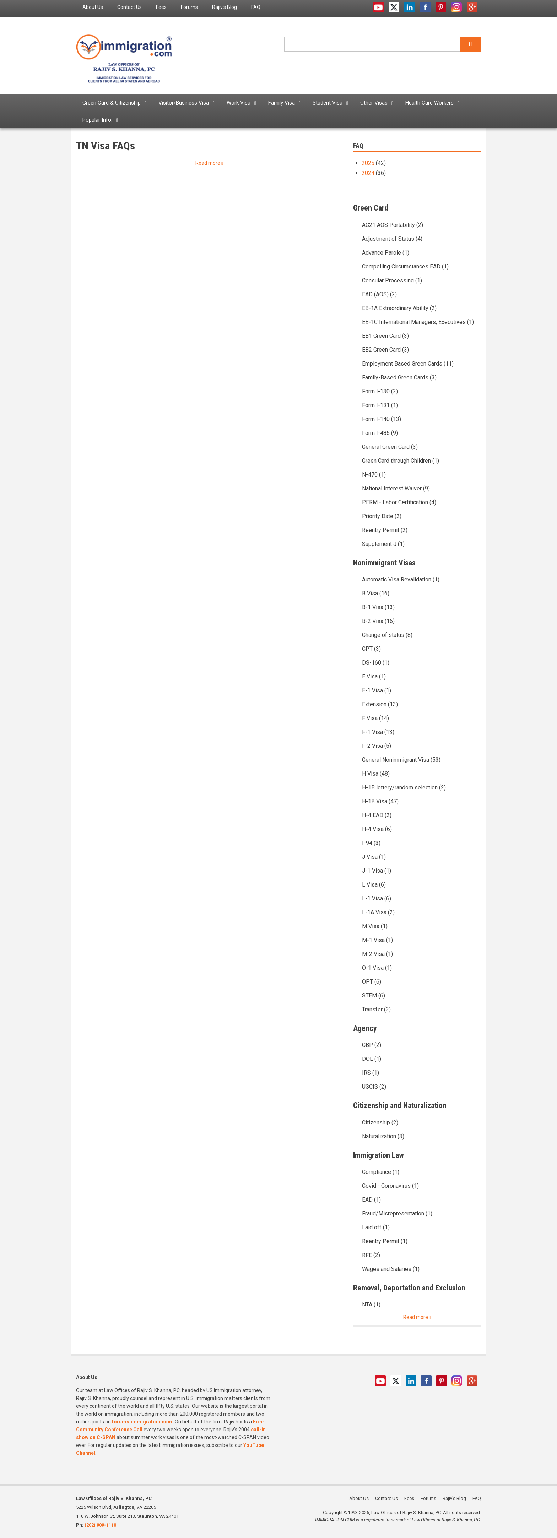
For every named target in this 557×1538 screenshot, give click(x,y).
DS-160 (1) (375, 662)
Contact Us (386, 1498)
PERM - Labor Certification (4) (399, 502)
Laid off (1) (376, 1227)
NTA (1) (371, 1304)
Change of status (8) (387, 635)
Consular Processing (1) (392, 280)
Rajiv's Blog (454, 1498)
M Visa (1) (375, 926)
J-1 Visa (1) (376, 870)
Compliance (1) (380, 1172)
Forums (428, 1498)
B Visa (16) (375, 593)
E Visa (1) (374, 676)
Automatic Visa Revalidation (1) (400, 579)
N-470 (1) (374, 474)
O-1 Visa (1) (377, 967)
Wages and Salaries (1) (391, 1269)
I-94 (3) (371, 843)
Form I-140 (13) (381, 419)
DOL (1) (371, 1058)
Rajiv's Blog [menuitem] (224, 7)
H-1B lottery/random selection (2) (404, 787)
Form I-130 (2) (380, 391)
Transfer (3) (376, 1009)
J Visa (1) (374, 856)
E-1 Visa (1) (376, 690)
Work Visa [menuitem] (238, 103)
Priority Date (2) (381, 516)
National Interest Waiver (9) (396, 488)
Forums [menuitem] (189, 7)
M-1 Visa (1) (377, 940)
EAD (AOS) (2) (379, 294)
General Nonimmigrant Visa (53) (401, 759)
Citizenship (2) (380, 1122)
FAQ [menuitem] (255, 7)
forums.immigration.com (142, 1422)
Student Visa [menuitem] (327, 103)
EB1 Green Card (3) (385, 335)
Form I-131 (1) (380, 405)
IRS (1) (370, 1072)
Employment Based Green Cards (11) (408, 363)
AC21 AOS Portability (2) (392, 225)
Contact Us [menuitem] (129, 7)
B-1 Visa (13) (378, 607)
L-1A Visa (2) (378, 912)
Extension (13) (380, 704)
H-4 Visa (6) (377, 829)
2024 (368, 173)
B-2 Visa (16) (378, 621)
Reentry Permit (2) (384, 530)
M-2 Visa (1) (377, 954)
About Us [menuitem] (92, 7)
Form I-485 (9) (380, 433)
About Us (359, 1498)
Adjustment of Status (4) (392, 238)
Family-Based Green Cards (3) (399, 377)
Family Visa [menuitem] (281, 103)
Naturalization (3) (383, 1136)
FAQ (476, 1498)
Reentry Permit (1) (384, 1241)
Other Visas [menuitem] (374, 103)
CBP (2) (371, 1045)
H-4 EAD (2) (376, 815)
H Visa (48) (376, 773)
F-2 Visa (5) (376, 746)
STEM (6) (373, 995)
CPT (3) (371, 648)
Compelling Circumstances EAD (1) (405, 266)
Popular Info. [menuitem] (97, 120)
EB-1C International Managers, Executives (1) (418, 322)
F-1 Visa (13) (378, 732)
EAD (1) (371, 1199)
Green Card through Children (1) (400, 460)
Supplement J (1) (383, 544)
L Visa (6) (374, 884)
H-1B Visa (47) (380, 801)
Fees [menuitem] (161, 7)
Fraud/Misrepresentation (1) (397, 1213)
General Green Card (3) (390, 446)
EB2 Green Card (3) (385, 349)
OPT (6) (371, 981)
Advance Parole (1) (385, 252)
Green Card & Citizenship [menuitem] (111, 103)
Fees (409, 1498)
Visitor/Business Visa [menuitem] (183, 103)
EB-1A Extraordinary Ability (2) (399, 308)
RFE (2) (371, 1255)
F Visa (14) (375, 718)
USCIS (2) (374, 1086)
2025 (368, 163)
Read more (207, 163)
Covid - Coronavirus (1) (390, 1185)
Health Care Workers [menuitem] (429, 103)
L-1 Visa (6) (376, 898)
